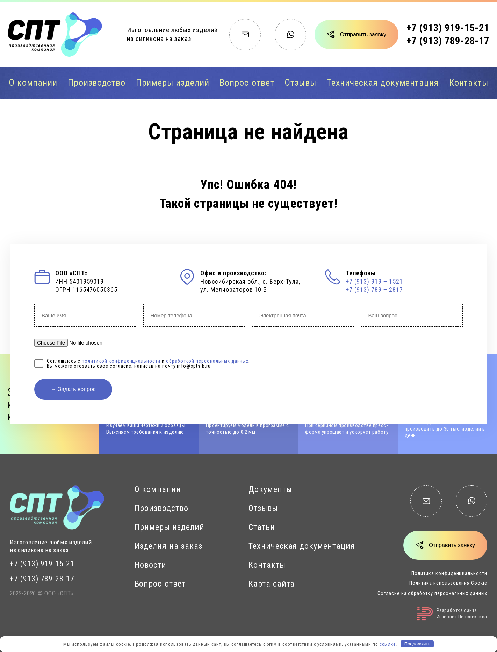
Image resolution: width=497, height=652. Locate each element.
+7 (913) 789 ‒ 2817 (374, 289)
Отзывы (300, 82)
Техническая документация (382, 82)
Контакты (469, 82)
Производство (96, 82)
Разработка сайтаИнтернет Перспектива (452, 614)
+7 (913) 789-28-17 (447, 41)
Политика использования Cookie (448, 583)
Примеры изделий (172, 82)
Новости (151, 565)
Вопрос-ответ (246, 82)
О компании (33, 82)
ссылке (388, 643)
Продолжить (417, 643)
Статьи (262, 527)
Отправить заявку (363, 34)
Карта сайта (272, 584)
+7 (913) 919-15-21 (447, 28)
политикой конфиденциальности (121, 361)
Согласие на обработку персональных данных (432, 593)
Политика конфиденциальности (449, 573)
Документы (270, 489)
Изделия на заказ (168, 546)
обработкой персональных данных (207, 361)
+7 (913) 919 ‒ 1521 (374, 281)
